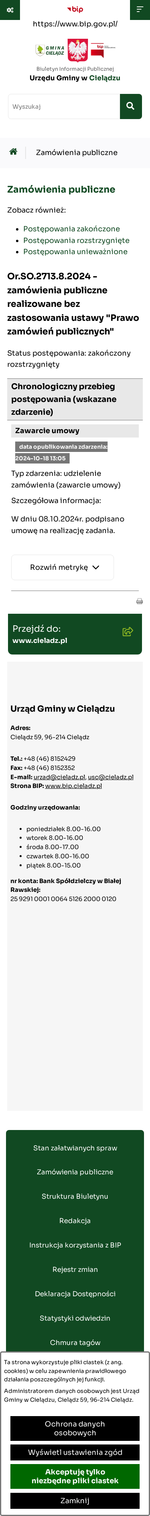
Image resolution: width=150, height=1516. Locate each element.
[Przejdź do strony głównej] (75, 62)
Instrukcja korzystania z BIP (75, 1245)
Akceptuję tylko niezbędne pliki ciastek (75, 1476)
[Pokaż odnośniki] (10, 10)
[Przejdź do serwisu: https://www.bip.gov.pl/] (75, 15)
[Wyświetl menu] (140, 10)
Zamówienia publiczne (77, 152)
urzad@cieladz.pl (59, 777)
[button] (139, 600)
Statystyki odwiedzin (75, 1318)
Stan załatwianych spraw (75, 1148)
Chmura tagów (75, 1343)
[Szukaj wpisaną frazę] (131, 106)
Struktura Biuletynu (75, 1196)
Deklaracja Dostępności (75, 1294)
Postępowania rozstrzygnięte (76, 240)
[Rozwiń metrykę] (62, 567)
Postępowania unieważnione (75, 251)
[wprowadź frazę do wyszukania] (64, 106)
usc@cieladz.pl (111, 777)
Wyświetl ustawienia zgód (75, 1452)
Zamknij (75, 1500)
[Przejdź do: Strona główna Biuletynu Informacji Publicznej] (15, 153)
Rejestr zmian (75, 1269)
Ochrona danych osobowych (75, 1428)
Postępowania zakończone (71, 229)
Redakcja (75, 1221)
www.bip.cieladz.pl (73, 786)
